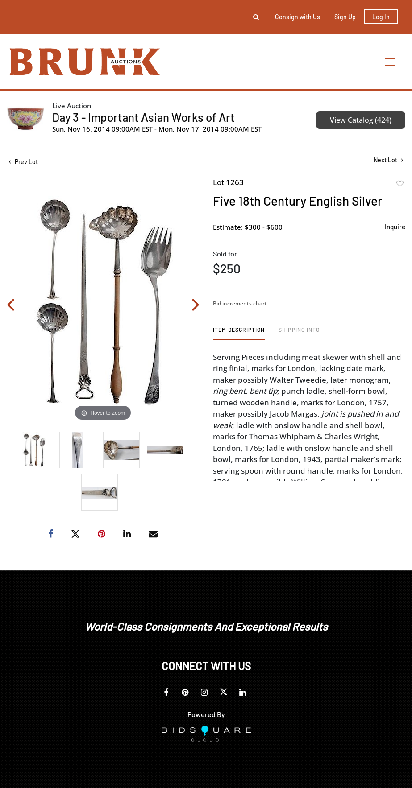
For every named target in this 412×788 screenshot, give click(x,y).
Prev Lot (23, 161)
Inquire (395, 227)
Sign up (345, 17)
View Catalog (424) (360, 120)
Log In (381, 17)
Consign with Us (297, 17)
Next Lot (388, 160)
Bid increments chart (240, 303)
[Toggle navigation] (390, 61)
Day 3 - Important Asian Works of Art (143, 117)
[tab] (239, 332)
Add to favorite (400, 184)
